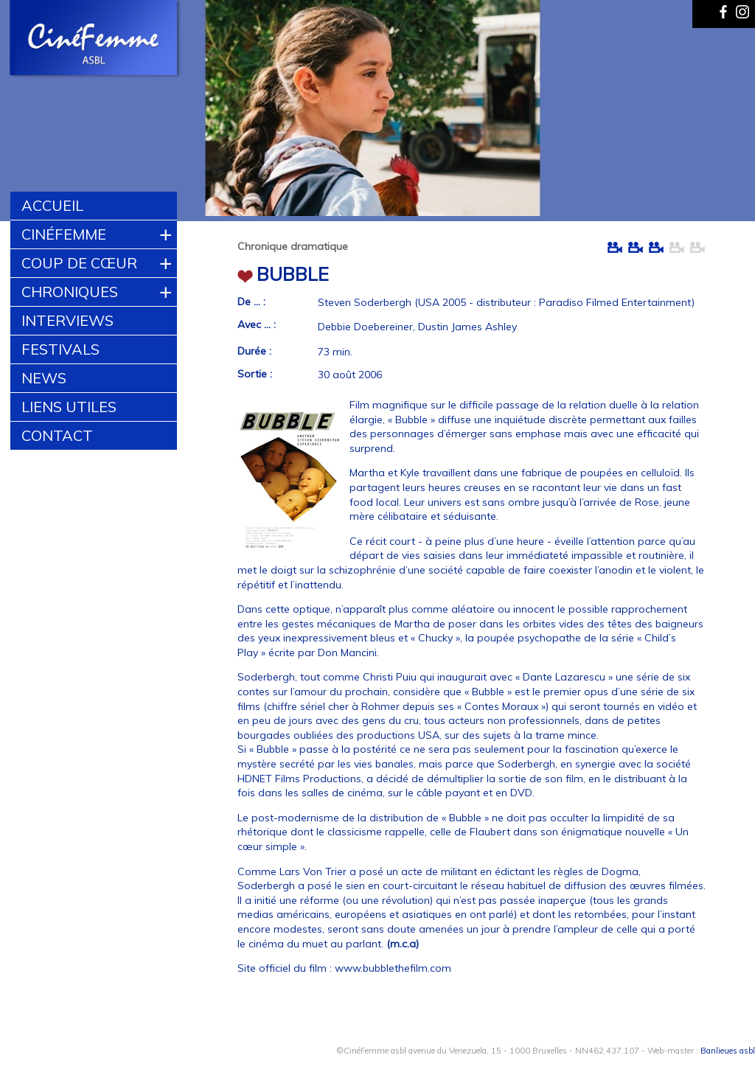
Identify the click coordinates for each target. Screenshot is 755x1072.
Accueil (52, 205)
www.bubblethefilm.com (393, 968)
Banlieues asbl (727, 1050)
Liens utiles (68, 406)
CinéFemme (63, 234)
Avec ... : (256, 324)
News (43, 378)
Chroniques (69, 291)
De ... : (251, 301)
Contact (57, 435)
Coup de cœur (79, 263)
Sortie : (254, 373)
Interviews (67, 320)
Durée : (254, 351)
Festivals (60, 349)
